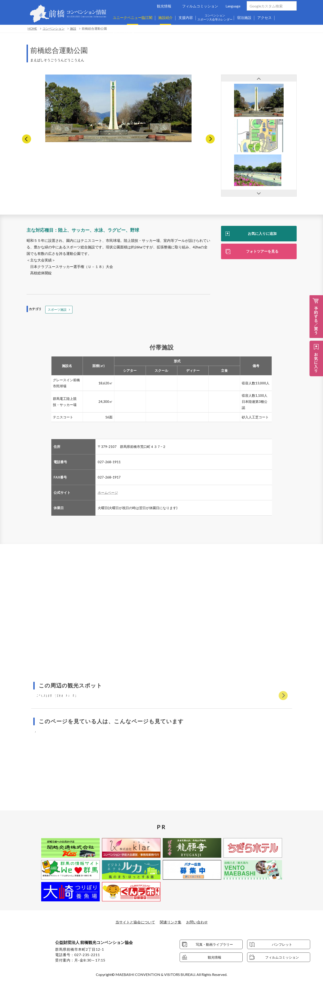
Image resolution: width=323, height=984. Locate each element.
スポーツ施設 (57, 309)
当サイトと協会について (135, 922)
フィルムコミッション (200, 6)
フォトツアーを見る (262, 251)
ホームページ (108, 492)
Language (233, 6)
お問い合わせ (197, 922)
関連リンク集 (170, 922)
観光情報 (164, 6)
